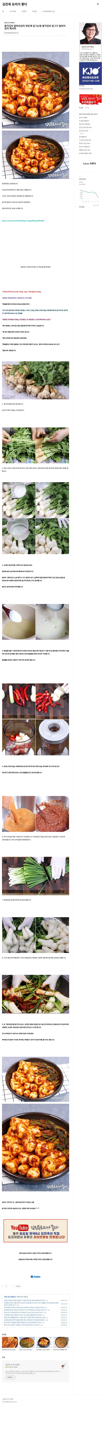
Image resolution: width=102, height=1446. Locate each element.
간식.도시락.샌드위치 (85, 127)
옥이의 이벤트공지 (84, 147)
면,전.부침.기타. (83, 131)
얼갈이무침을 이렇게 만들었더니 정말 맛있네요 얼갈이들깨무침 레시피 (24, 1341)
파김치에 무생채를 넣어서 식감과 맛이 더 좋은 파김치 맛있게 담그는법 (24, 1358)
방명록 (24, 11)
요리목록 (13, 11)
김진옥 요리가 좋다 (14, 3)
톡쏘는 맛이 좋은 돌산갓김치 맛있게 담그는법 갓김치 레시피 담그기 (23, 1353)
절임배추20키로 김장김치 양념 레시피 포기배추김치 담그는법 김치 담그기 (25, 1350)
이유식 (82, 133)
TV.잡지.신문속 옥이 (85, 140)
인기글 (87, 108)
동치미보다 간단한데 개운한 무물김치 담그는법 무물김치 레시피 (22, 1363)
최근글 (81, 108)
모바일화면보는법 (49, 11)
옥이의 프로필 (83, 117)
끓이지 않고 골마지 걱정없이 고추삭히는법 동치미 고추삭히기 (22, 1365)
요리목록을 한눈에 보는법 (86, 89)
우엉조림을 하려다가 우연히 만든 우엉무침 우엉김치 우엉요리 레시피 (24, 1348)
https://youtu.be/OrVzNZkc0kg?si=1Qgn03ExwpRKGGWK (23, 221)
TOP (98, 1440)
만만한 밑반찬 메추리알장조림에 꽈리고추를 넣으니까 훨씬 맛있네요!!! (24, 1360)
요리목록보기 (83, 137)
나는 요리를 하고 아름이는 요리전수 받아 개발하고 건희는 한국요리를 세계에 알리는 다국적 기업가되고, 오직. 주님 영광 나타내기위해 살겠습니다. (32, 1413)
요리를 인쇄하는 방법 (85, 153)
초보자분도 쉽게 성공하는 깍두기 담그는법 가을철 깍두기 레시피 (23, 1355)
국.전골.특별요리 (84, 121)
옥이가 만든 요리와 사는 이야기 (88, 114)
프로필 (34, 11)
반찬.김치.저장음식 (10, 1337)
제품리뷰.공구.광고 (84, 150)
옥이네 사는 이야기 (84, 143)
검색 (93, 3)
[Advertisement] (38, 1274)
